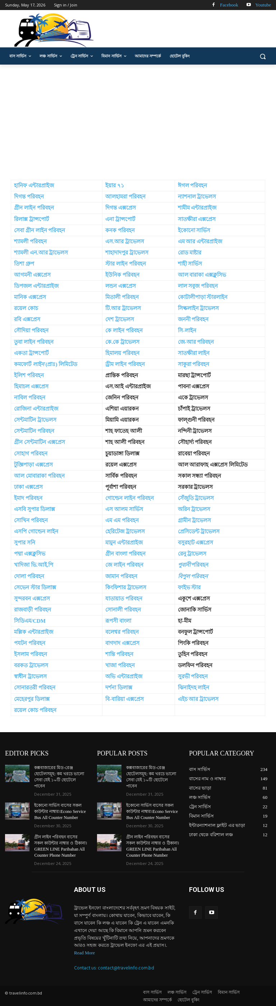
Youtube (263, 5)
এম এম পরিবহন (122, 520)
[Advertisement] (138, 118)
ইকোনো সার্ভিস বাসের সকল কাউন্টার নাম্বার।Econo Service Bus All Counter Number (60, 811)
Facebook (229, 5)
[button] (262, 56)
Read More (84, 951)
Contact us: (86, 967)
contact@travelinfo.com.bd (126, 967)
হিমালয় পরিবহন (122, 353)
